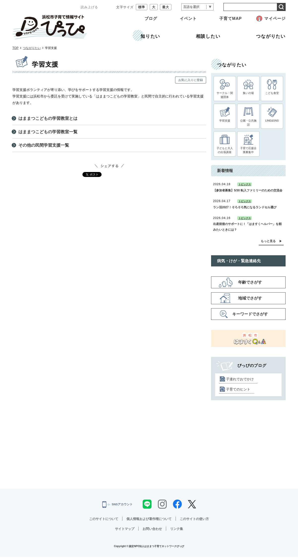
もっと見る (268, 243)
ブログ (151, 18)
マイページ (275, 18)
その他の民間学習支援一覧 (45, 147)
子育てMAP (230, 18)
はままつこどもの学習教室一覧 (49, 133)
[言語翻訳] (197, 7)
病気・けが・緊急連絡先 (239, 263)
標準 (141, 7)
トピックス (244, 186)
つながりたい (32, 48)
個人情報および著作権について (149, 521)
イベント (188, 18)
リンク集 (178, 531)
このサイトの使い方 (197, 521)
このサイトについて (100, 521)
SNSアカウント (117, 506)
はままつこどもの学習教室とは (49, 118)
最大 (165, 7)
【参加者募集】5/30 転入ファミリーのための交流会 (247, 192)
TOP (15, 48)
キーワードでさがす (250, 316)
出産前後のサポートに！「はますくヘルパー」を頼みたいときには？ (247, 228)
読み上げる (89, 7)
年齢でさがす (250, 284)
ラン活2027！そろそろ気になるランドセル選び (244, 209)
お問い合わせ (152, 531)
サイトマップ (123, 531)
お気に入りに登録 (190, 80)
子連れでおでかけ (240, 381)
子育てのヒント (238, 391)
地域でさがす (250, 300)
